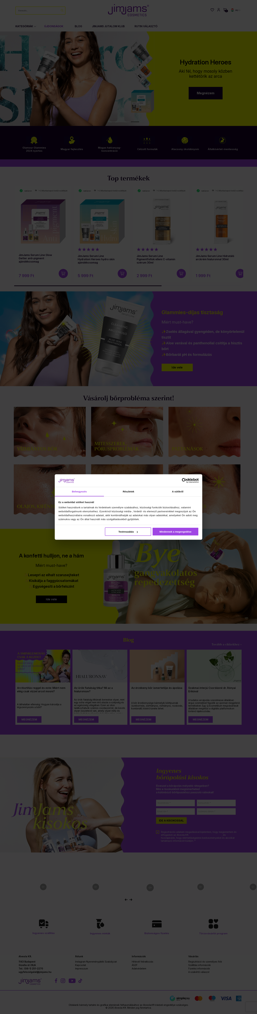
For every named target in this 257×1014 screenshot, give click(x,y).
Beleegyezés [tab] (79, 491)
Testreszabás (128, 531)
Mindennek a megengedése (175, 531)
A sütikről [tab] (177, 491)
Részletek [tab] (128, 491)
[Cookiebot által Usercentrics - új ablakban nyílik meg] (184, 480)
